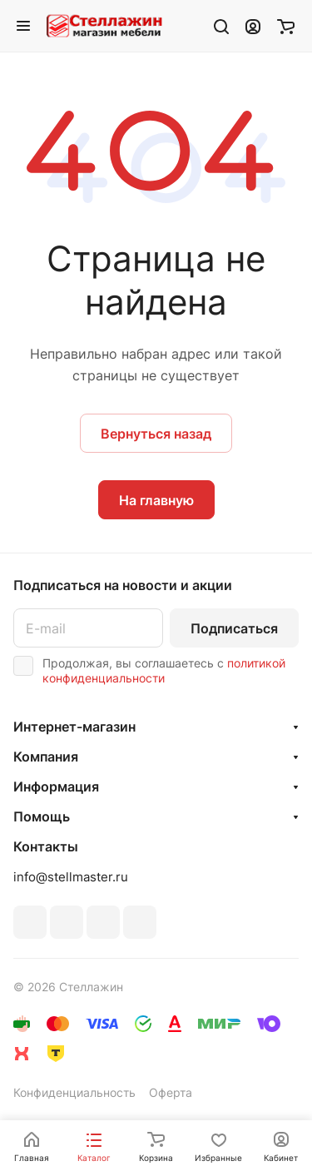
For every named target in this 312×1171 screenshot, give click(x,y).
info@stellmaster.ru (70, 877)
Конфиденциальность (74, 1092)
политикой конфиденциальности (163, 670)
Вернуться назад (156, 433)
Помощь (41, 816)
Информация (56, 786)
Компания (45, 756)
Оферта (170, 1092)
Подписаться (234, 628)
